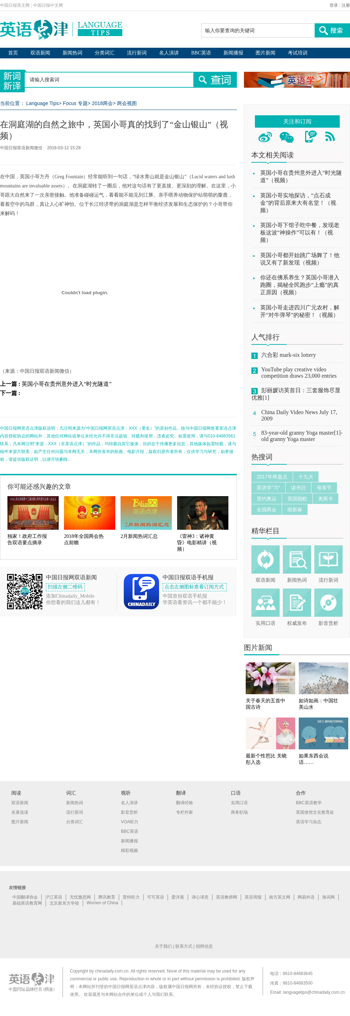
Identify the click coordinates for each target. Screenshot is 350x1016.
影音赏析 (328, 623)
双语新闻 (40, 53)
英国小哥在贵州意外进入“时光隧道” (66, 384)
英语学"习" (268, 487)
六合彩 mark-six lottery (288, 355)
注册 (346, 5)
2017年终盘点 (272, 477)
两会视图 (127, 103)
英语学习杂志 (308, 821)
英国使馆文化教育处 (315, 812)
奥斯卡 (325, 498)
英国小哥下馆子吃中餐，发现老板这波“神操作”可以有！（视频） (299, 232)
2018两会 (102, 103)
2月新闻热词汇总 (139, 536)
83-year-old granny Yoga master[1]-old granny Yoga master (302, 436)
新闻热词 (72, 53)
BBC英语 (201, 53)
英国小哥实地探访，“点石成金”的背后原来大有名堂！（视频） (298, 202)
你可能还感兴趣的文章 (39, 486)
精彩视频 (129, 850)
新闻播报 (233, 53)
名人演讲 (169, 53)
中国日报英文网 (15, 5)
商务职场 (239, 812)
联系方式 (183, 946)
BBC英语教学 (309, 802)
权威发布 (297, 623)
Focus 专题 (75, 103)
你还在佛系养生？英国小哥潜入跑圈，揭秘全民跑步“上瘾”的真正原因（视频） (299, 284)
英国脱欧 (297, 498)
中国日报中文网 (48, 5)
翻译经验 (184, 802)
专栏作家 (184, 812)
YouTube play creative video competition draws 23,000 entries (299, 372)
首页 (13, 53)
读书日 (298, 487)
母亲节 (324, 487)
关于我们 (163, 946)
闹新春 (294, 509)
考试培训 (298, 53)
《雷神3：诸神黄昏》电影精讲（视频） (197, 543)
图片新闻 (265, 53)
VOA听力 (129, 821)
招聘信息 (204, 946)
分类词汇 (105, 53)
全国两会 (266, 509)
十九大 (305, 477)
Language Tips (42, 103)
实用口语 (265, 623)
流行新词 (137, 53)
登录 (333, 5)
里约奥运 (266, 498)
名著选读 (19, 812)
